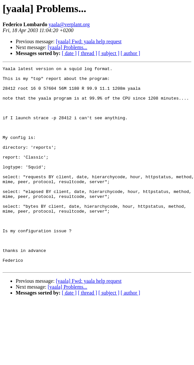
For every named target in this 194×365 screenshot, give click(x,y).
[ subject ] (108, 53)
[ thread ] (87, 53)
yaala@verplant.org (69, 24)
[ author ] (130, 53)
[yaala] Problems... (67, 47)
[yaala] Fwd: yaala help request (89, 41)
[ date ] (69, 53)
